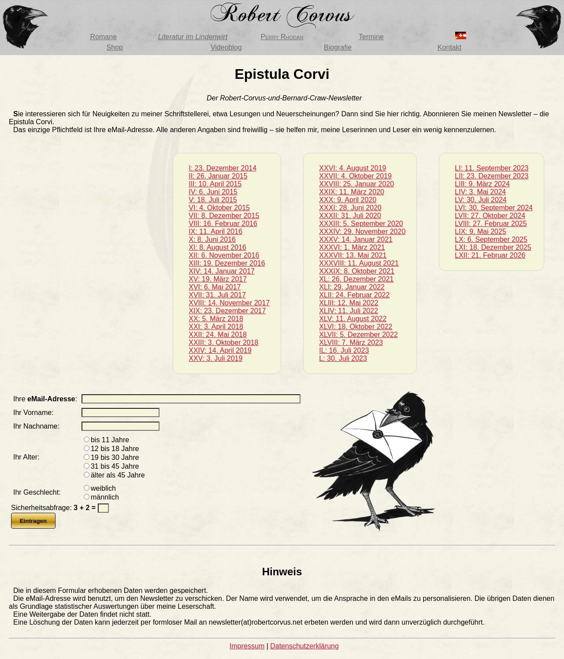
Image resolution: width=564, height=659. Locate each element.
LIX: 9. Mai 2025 (480, 231)
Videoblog (226, 47)
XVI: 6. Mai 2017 (215, 287)
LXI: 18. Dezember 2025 (493, 247)
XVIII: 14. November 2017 (229, 303)
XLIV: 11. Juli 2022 (348, 311)
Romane (103, 37)
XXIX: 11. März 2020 (351, 192)
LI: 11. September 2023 (491, 168)
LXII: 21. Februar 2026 (490, 255)
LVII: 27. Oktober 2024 (490, 215)
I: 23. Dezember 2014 (222, 168)
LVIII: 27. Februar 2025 (491, 223)
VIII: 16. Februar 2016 (223, 223)
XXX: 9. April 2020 (347, 200)
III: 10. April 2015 (215, 184)
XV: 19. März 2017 (218, 279)
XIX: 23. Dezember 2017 (227, 311)
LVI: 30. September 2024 (494, 207)
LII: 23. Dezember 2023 (491, 176)
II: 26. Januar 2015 (218, 176)
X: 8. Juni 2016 (212, 239)
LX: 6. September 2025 (491, 239)
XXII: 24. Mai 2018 (218, 334)
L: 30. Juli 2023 (343, 358)
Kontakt (449, 47)
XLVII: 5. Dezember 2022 (358, 334)
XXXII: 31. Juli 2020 (350, 215)
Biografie (338, 47)
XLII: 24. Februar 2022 (354, 295)
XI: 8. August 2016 (217, 247)
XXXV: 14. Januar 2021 (356, 239)
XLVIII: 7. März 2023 (351, 342)
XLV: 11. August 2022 (352, 318)
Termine (371, 37)
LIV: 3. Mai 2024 (480, 192)
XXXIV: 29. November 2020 (362, 231)
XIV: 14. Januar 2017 (222, 271)
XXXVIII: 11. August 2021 (359, 263)
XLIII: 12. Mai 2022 (348, 303)
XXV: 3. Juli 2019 (215, 358)
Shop (114, 47)
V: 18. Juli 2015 (213, 200)
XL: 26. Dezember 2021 (356, 279)
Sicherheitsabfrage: (54, 507)
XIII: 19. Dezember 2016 (227, 263)
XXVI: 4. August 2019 (352, 168)
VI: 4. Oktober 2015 (219, 207)
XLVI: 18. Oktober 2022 (355, 326)
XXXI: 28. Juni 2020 (350, 207)
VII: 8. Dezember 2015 (224, 215)
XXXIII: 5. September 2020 (361, 223)
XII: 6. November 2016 (224, 255)
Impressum (247, 646)
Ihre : (45, 399)
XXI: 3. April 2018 (216, 326)
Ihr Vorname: (33, 412)
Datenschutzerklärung (304, 646)
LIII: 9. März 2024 (482, 184)
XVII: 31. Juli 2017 (217, 295)
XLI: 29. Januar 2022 (352, 287)
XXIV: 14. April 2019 (220, 350)
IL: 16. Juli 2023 (344, 350)
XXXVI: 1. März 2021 (352, 247)
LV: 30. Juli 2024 (480, 200)
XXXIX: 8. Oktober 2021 (356, 271)
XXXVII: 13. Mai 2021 (352, 255)
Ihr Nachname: (36, 426)
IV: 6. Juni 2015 (213, 192)
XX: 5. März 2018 (216, 318)
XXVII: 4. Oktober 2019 (355, 176)
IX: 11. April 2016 (215, 231)
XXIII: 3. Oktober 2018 (223, 342)
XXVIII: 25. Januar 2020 (356, 184)
